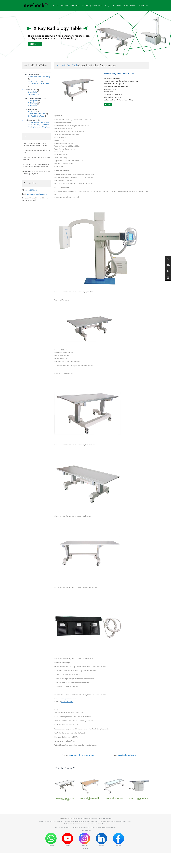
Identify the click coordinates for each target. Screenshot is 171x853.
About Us (117, 5)
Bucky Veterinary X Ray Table (38, 125)
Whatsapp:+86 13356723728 (80, 827)
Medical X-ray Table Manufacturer (87, 818)
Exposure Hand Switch (123, 821)
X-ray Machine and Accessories (83, 824)
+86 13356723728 (31, 190)
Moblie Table (32, 103)
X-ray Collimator (68, 821)
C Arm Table (32, 92)
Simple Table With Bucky (36, 114)
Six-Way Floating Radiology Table (139, 799)
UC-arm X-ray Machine (54, 821)
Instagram (84, 839)
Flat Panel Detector (101, 824)
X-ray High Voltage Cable (107, 821)
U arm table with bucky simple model (81, 755)
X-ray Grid (94, 821)
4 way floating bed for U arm (127, 755)
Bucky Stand (68, 824)
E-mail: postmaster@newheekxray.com (103, 827)
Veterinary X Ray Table (92, 5)
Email (108, 104)
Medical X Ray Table (70, 5)
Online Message (85, 830)
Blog (107, 5)
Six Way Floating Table (36, 116)
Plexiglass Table (29, 109)
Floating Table (33, 101)
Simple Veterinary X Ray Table (38, 122)
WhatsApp (51, 839)
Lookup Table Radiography (33, 98)
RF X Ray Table (33, 94)
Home (55, 5)
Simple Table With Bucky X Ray (39, 77)
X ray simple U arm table (114, 798)
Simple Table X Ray (35, 81)
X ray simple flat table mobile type (90, 799)
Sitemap (85, 848)
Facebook (118, 839)
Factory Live (129, 5)
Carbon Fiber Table (30, 74)
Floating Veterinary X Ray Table (39, 127)
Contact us (143, 5)
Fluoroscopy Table (30, 90)
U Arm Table (71, 65)
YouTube (67, 839)
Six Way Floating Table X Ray (38, 83)
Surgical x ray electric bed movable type (65, 799)
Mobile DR (42, 821)
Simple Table (32, 111)
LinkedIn (101, 839)
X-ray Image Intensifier (82, 821)
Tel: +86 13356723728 (62, 827)
